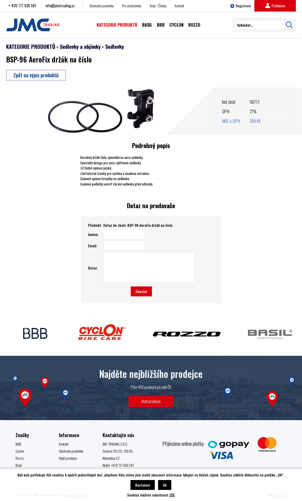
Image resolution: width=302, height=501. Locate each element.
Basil (19, 465)
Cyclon (20, 451)
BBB (18, 444)
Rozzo (20, 458)
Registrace (240, 5)
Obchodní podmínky (101, 5)
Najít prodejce (151, 401)
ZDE (172, 494)
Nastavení (142, 485)
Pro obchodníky (131, 5)
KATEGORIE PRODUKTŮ (30, 46)
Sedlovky (114, 46)
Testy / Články (158, 5)
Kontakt (179, 5)
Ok (165, 485)
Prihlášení (275, 5)
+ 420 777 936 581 (22, 5)
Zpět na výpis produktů (36, 75)
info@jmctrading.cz (60, 5)
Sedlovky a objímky (80, 46)
